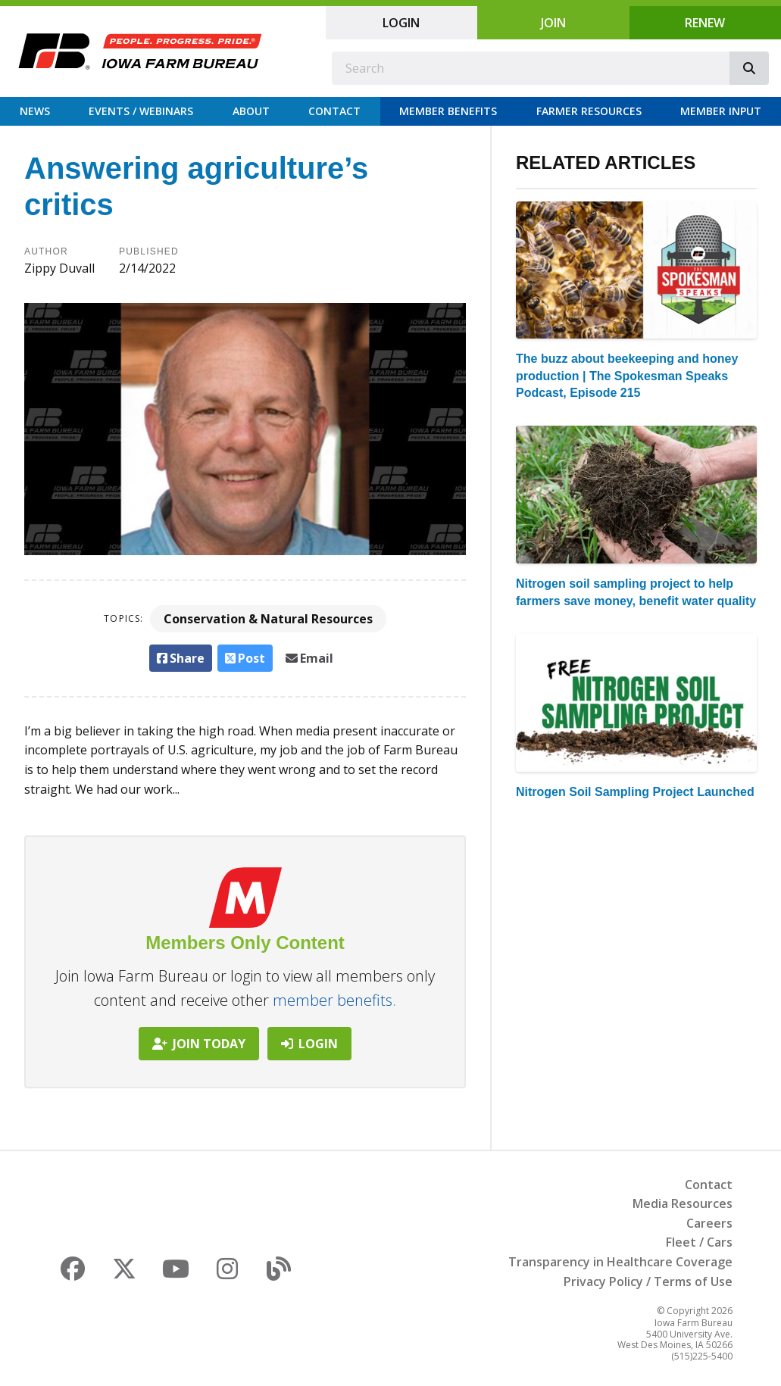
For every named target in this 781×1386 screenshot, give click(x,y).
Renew (705, 22)
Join (553, 22)
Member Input (720, 111)
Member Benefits (448, 111)
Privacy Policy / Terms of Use (648, 1281)
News (35, 111)
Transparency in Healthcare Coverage (620, 1261)
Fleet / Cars (699, 1242)
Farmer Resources (589, 111)
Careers (709, 1223)
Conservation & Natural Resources (268, 618)
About (251, 111)
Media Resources (683, 1203)
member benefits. (334, 1000)
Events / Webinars (141, 111)
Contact (334, 111)
